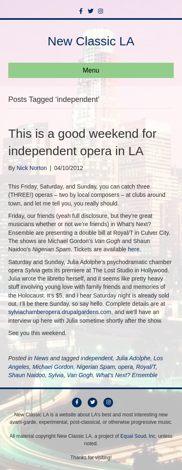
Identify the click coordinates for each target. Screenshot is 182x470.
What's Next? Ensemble (127, 375)
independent (97, 358)
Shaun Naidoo (26, 375)
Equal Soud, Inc (138, 436)
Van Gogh (80, 375)
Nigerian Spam (96, 367)
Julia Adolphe (133, 358)
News (41, 358)
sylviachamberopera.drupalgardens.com (59, 312)
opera (125, 367)
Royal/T (146, 367)
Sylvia (56, 375)
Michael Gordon (52, 367)
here (133, 249)
